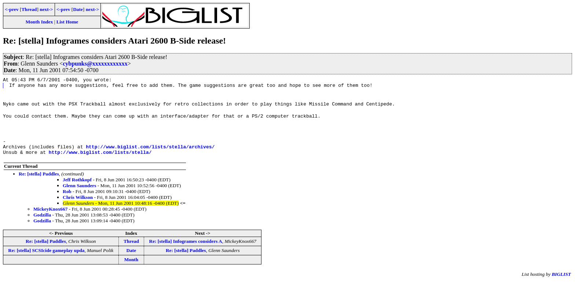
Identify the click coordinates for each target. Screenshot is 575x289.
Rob (67, 199)
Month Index (39, 22)
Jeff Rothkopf (77, 187)
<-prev (12, 9)
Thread (29, 9)
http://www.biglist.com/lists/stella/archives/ (150, 153)
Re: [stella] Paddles (39, 181)
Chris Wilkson (78, 205)
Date (78, 9)
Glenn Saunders (79, 193)
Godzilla (42, 222)
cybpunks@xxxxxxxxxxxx (95, 63)
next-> (46, 9)
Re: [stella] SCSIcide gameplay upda (46, 258)
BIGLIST (561, 282)
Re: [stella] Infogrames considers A (185, 249)
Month (131, 267)
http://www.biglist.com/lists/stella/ (100, 159)
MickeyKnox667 (50, 216)
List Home (67, 22)
